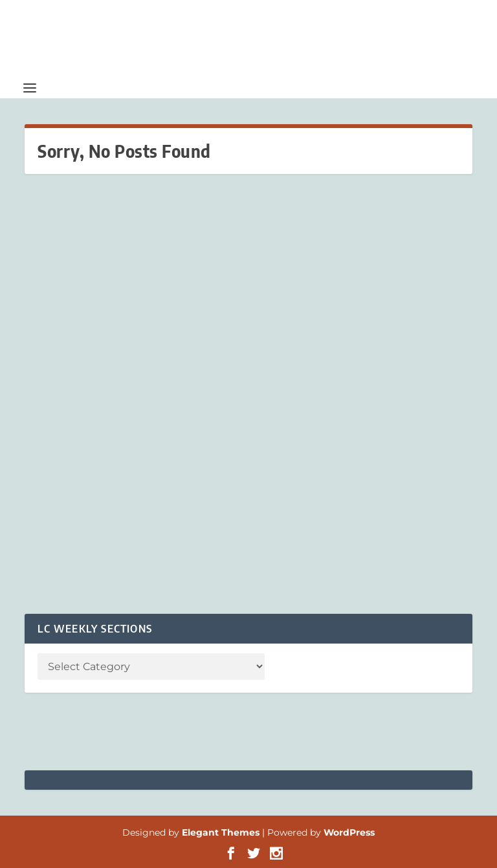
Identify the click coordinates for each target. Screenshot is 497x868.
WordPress (349, 832)
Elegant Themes (221, 832)
